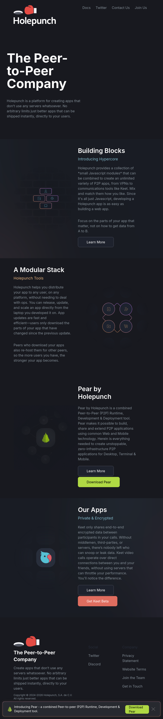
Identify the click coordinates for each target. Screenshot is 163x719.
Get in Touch (132, 686)
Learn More (96, 242)
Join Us (141, 8)
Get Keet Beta (98, 601)
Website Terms (134, 669)
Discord (94, 664)
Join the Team (133, 678)
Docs (86, 8)
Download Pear (99, 482)
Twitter (101, 8)
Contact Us (121, 8)
